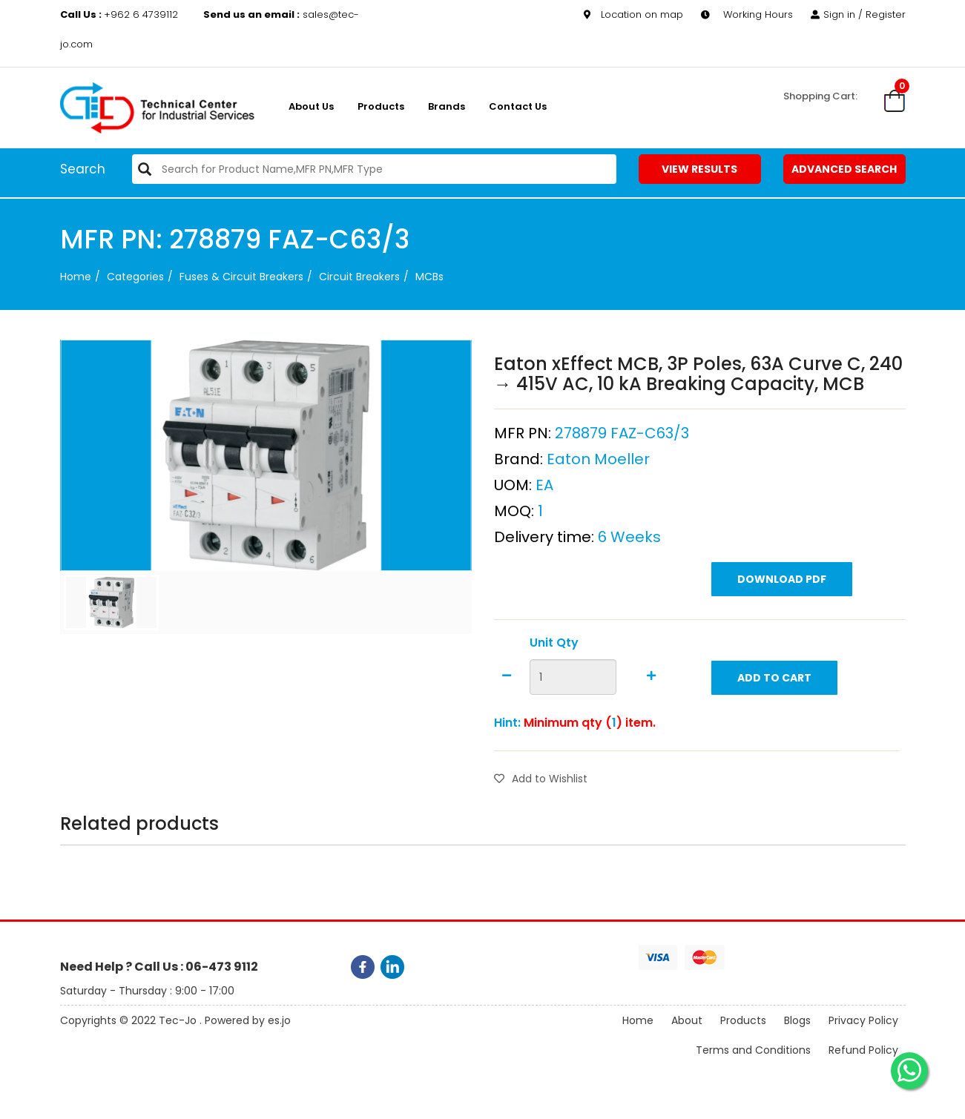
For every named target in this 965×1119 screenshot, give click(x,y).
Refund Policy (863, 1050)
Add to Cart (774, 677)
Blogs (797, 1021)
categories (135, 276)
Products (381, 106)
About (686, 1021)
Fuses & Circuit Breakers (241, 276)
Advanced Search (844, 169)
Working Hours (747, 14)
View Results (699, 169)
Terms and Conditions (753, 1050)
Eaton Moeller (598, 459)
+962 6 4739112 (120, 14)
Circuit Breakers (359, 276)
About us (311, 106)
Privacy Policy (863, 1021)
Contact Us (518, 106)
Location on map (633, 14)
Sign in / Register (858, 14)
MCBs (429, 276)
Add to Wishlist (540, 778)
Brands (446, 106)
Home (75, 276)
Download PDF (781, 579)
